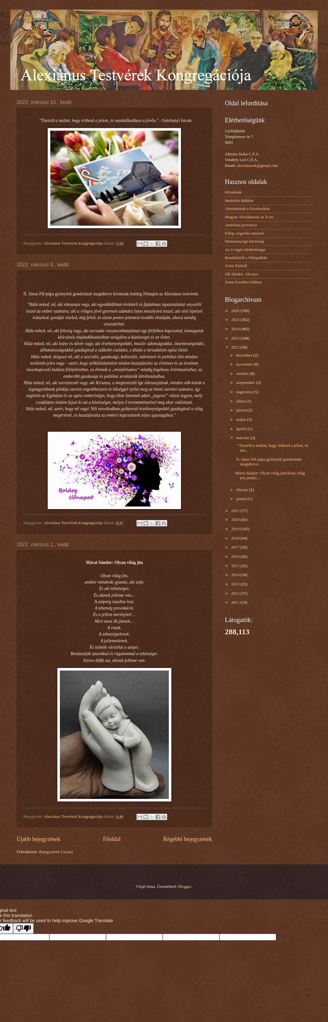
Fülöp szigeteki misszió (244, 233)
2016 (236, 556)
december (244, 355)
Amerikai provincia (241, 225)
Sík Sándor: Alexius (241, 274)
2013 (236, 584)
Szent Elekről (236, 266)
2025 (236, 319)
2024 (236, 329)
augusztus (244, 392)
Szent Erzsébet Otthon (243, 282)
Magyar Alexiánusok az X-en (249, 217)
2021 (236, 510)
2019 (236, 529)
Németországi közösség (244, 241)
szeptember (246, 382)
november (245, 364)
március (243, 438)
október (243, 373)
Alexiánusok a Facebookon (247, 208)
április (241, 429)
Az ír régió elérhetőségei (245, 249)
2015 (236, 566)
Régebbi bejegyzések (187, 839)
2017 (236, 547)
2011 (236, 602)
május (241, 419)
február (242, 490)
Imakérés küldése (239, 200)
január (241, 499)
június (241, 410)
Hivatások (233, 192)
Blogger (184, 886)
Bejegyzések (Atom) (56, 852)
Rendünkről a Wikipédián (246, 258)
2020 (236, 519)
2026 (236, 310)
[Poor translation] (23, 928)
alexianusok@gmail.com (257, 165)
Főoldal (111, 839)
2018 (236, 538)
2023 (236, 338)
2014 (236, 575)
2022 (236, 347)
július (241, 401)
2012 (236, 593)
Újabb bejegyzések (39, 839)
